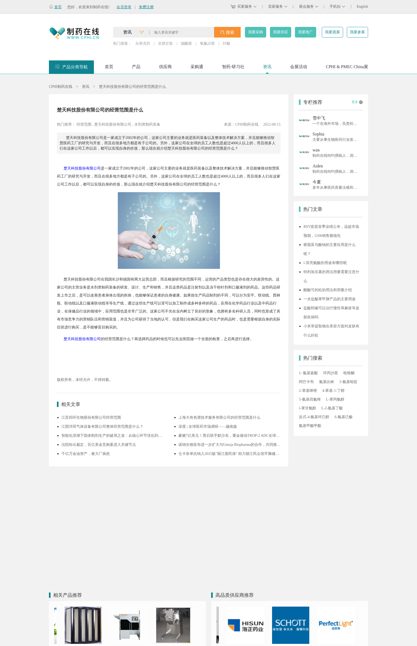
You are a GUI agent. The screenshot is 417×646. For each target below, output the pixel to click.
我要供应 (280, 32)
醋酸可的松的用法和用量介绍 (327, 290)
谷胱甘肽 (165, 44)
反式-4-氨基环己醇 (314, 417)
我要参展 (357, 32)
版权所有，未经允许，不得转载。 (85, 380)
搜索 (230, 32)
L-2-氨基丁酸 (332, 408)
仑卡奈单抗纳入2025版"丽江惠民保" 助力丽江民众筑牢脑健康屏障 (229, 454)
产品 (136, 68)
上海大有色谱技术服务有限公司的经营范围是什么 (219, 417)
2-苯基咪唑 (308, 391)
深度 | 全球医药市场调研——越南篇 (207, 427)
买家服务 (247, 7)
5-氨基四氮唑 (310, 399)
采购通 (196, 68)
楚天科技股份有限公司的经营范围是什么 (132, 87)
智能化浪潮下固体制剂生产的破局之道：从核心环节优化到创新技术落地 (112, 436)
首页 (58, 7)
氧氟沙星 (207, 44)
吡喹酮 (349, 373)
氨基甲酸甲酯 (310, 426)
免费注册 (146, 7)
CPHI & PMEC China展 (347, 68)
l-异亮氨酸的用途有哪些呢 (325, 263)
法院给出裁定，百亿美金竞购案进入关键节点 (98, 445)
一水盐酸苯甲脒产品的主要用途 (329, 299)
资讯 (267, 68)
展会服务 (308, 7)
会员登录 (123, 7)
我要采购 (255, 32)
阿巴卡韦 (306, 382)
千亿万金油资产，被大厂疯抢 (85, 454)
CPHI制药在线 (60, 87)
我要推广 (305, 32)
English (362, 7)
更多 (357, 102)
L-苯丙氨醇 (335, 399)
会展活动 (298, 68)
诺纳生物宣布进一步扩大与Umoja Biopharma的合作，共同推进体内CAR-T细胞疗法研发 (229, 445)
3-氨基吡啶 (348, 382)
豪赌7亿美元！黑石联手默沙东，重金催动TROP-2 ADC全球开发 (229, 436)
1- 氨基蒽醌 (308, 373)
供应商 (165, 68)
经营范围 (84, 124)
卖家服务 (277, 7)
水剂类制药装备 (147, 124)
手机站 (337, 7)
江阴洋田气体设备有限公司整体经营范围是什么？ (102, 427)
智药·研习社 (233, 68)
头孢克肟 (142, 44)
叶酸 (226, 44)
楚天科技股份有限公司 (112, 124)
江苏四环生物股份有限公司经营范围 (91, 417)
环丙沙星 (330, 373)
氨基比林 (326, 382)
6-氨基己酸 (344, 417)
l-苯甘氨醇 (307, 408)
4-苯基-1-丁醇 (333, 391)
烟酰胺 (186, 44)
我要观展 (332, 32)
